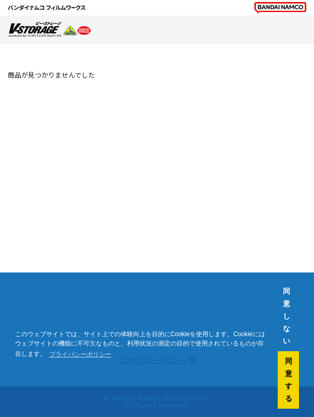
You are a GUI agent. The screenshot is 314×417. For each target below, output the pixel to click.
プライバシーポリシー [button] (80, 354)
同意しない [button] (286, 316)
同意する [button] (288, 379)
